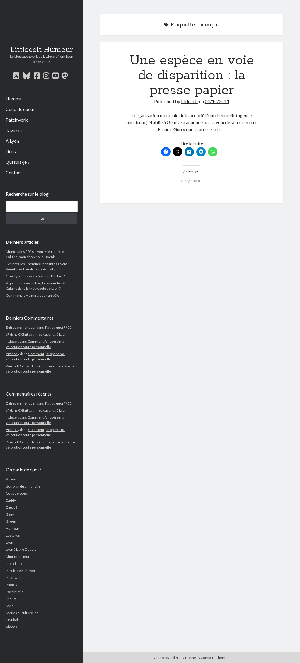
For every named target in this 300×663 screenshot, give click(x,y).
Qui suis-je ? (18, 162)
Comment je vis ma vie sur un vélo (32, 295)
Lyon (9, 542)
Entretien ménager (21, 327)
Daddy (11, 500)
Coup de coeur (20, 109)
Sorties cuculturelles (22, 613)
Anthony (12, 354)
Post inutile (14, 591)
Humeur (14, 98)
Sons (9, 606)
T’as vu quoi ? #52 (58, 327)
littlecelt (12, 341)
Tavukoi (14, 130)
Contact (14, 172)
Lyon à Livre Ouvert (21, 549)
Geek (10, 514)
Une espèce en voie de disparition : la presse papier (191, 75)
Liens (11, 151)
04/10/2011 (217, 101)
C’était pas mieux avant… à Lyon (42, 334)
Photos (11, 584)
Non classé (14, 563)
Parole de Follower (20, 570)
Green (11, 521)
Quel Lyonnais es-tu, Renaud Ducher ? (35, 276)
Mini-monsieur (18, 556)
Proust (11, 598)
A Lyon (12, 141)
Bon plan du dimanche (23, 486)
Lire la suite (191, 143)
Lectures (13, 535)
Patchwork (17, 119)
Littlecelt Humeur (41, 49)
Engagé (11, 507)
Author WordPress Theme (175, 657)
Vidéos (11, 627)
